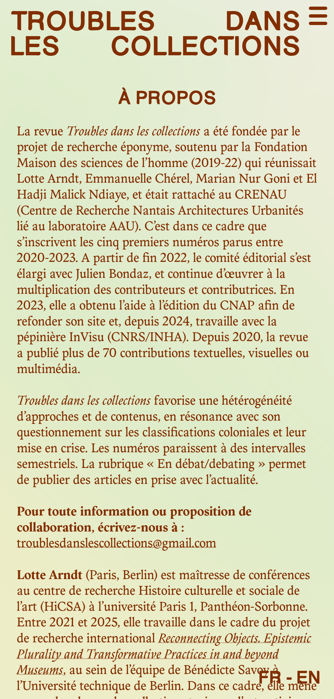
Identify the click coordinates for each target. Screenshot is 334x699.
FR (270, 677)
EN (309, 677)
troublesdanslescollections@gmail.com (116, 544)
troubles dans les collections (155, 33)
